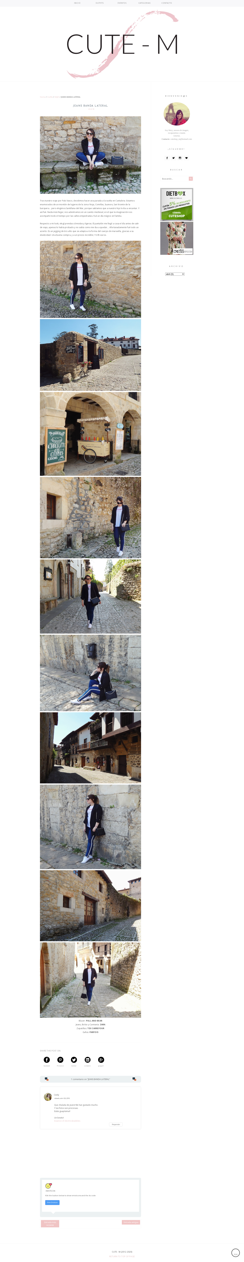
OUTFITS (100, 3)
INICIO (77, 3)
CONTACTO (166, 3)
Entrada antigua (131, 1222)
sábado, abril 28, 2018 (62, 1098)
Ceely (56, 1094)
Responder (116, 1124)
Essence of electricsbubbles (67, 1120)
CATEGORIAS (144, 3)
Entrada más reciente (50, 1224)
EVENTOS (122, 3)
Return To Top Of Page (122, 1256)
